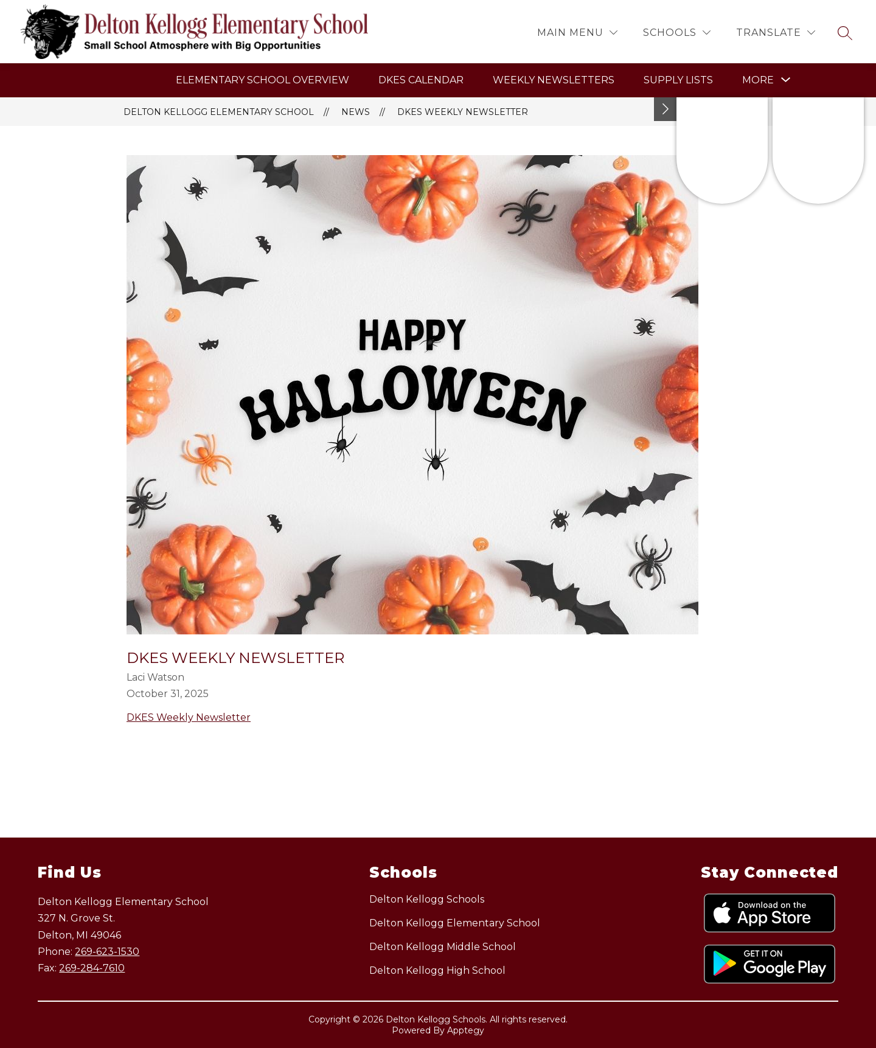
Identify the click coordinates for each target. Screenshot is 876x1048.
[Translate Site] (775, 32)
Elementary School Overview (262, 80)
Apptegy (465, 1030)
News (355, 111)
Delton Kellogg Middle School (442, 947)
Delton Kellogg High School (437, 970)
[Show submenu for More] (758, 80)
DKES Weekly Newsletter (462, 111)
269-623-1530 (107, 951)
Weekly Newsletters (553, 80)
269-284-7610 (92, 968)
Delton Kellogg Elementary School (218, 111)
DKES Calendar (421, 80)
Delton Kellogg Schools (426, 899)
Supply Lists (678, 80)
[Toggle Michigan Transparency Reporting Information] (665, 109)
